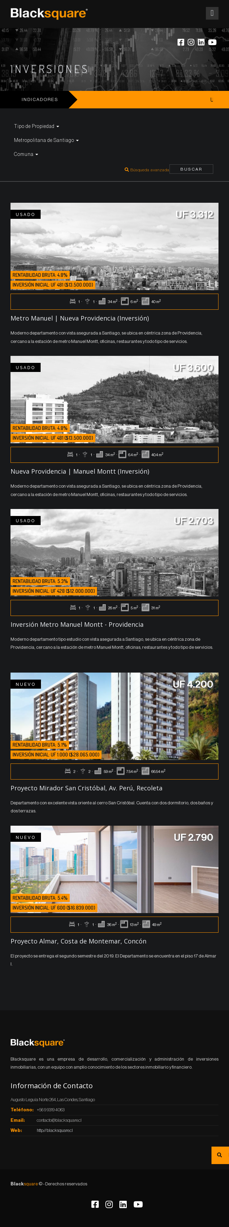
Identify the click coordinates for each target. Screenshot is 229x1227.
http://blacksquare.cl (55, 1130)
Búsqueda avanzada (147, 170)
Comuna (26, 154)
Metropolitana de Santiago (46, 140)
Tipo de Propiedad (36, 126)
